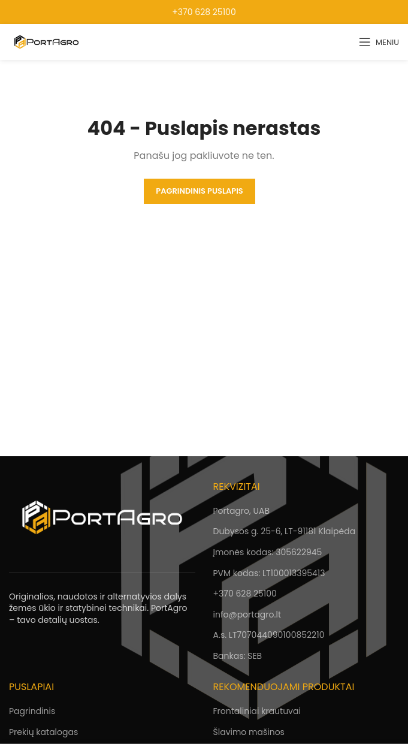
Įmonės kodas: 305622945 (267, 552)
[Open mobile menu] (379, 42)
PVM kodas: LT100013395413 (269, 573)
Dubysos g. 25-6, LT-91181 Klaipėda (284, 531)
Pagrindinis (32, 711)
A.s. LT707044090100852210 (269, 635)
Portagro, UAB (241, 511)
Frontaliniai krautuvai (257, 711)
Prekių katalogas (43, 732)
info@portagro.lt (247, 614)
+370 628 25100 (203, 12)
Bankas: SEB (237, 656)
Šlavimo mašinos (249, 732)
